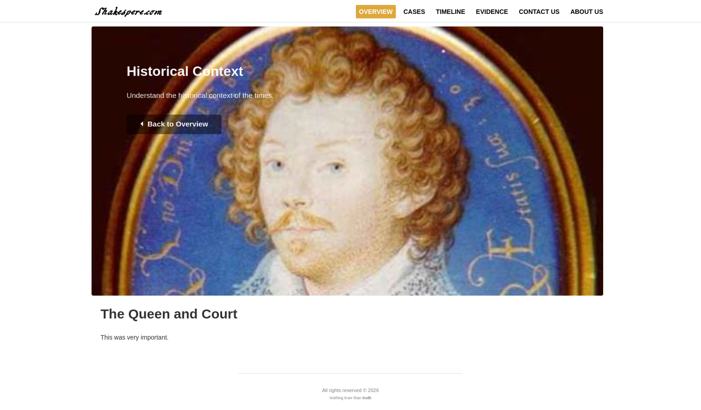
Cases (414, 11)
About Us (586, 11)
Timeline (450, 11)
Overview (376, 11)
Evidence (492, 11)
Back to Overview (167, 131)
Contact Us (539, 11)
